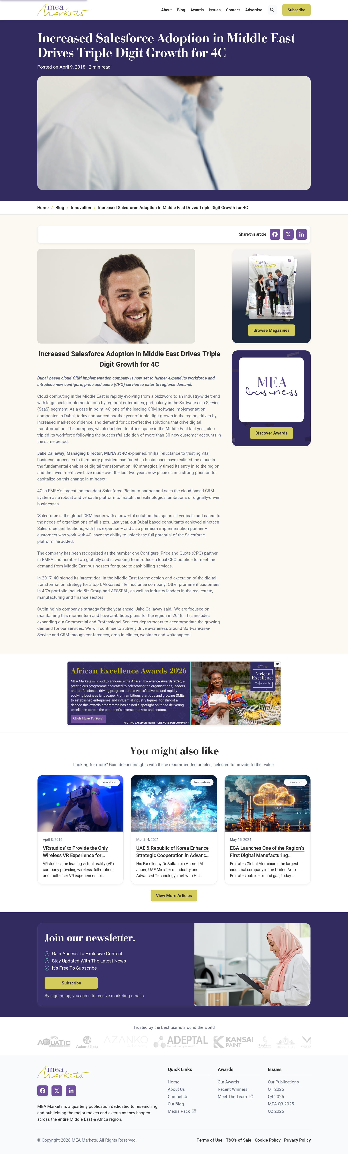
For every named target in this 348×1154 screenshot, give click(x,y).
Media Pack (179, 1111)
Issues (215, 10)
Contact (233, 10)
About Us (176, 1089)
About (166, 10)
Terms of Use (209, 1140)
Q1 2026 (276, 1089)
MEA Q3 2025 (281, 1104)
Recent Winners (232, 1089)
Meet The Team (232, 1096)
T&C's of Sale (238, 1140)
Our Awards (228, 1082)
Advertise (253, 10)
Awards (197, 10)
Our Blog (176, 1104)
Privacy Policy (297, 1140)
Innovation (81, 207)
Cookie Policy (268, 1140)
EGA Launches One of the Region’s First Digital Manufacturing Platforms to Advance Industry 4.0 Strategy (267, 852)
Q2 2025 (276, 1111)
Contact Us (178, 1096)
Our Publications (283, 1082)
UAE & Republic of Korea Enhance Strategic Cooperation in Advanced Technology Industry (173, 852)
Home (43, 207)
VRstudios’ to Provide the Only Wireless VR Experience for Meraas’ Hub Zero (75, 852)
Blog (181, 10)
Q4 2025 (276, 1096)
